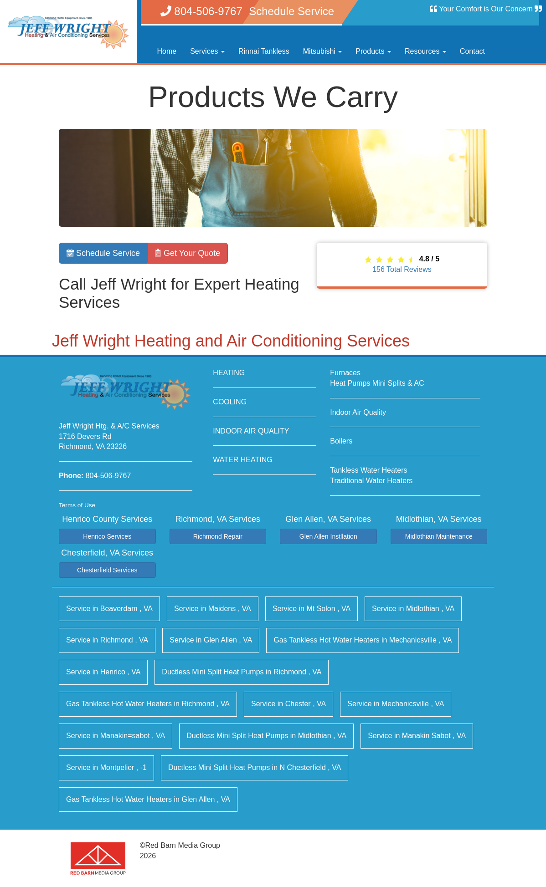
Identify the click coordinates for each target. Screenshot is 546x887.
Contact (472, 51)
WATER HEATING (242, 460)
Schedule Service (103, 253)
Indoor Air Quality (358, 412)
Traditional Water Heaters (371, 480)
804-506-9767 (108, 475)
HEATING (229, 373)
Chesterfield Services (107, 570)
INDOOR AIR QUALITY (251, 431)
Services (207, 51)
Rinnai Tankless (263, 51)
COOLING (230, 402)
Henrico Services (107, 536)
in (109, 608)
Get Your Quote (187, 253)
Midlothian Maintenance (439, 536)
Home (167, 51)
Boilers (341, 441)
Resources (425, 51)
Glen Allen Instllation (328, 536)
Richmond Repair (217, 536)
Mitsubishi (322, 51)
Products (373, 51)
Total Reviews (402, 269)
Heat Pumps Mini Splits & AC (377, 383)
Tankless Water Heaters (368, 470)
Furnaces (345, 373)
